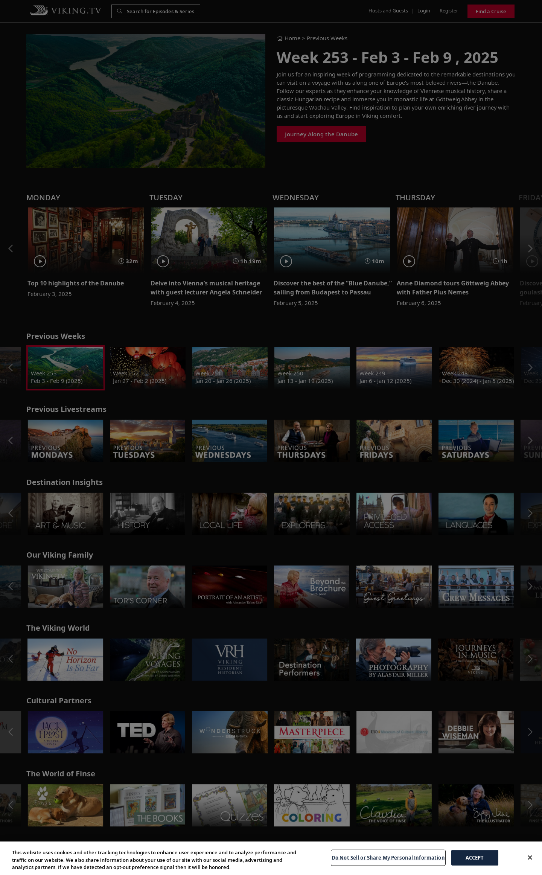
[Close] (530, 857)
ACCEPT (475, 857)
